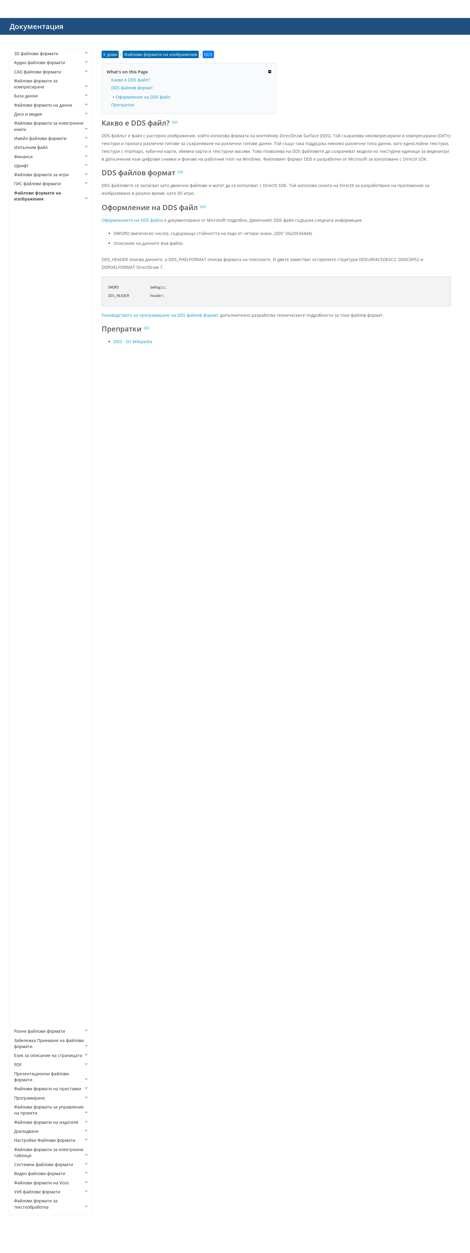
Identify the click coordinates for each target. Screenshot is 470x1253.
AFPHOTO (29, 223)
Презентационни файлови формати (51, 1076)
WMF (25, 995)
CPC (24, 386)
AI (22, 259)
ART (24, 286)
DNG (24, 504)
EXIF (24, 541)
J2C (23, 650)
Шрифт (51, 165)
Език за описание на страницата (51, 1055)
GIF (23, 586)
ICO (23, 631)
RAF (24, 922)
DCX (24, 459)
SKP (24, 940)
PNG (24, 859)
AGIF (24, 241)
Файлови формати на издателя (51, 1122)
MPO (25, 768)
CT (22, 423)
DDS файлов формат (132, 88)
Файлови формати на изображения (51, 196)
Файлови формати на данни (51, 105)
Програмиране (51, 1098)
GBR (24, 577)
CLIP (24, 368)
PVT (23, 913)
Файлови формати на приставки (51, 1088)
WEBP (25, 986)
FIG (23, 550)
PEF (23, 840)
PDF (51, 1064)
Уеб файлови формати (51, 1192)
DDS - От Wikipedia (133, 341)
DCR (24, 450)
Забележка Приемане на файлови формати (51, 1043)
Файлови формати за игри (51, 174)
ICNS (25, 622)
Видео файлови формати (51, 1173)
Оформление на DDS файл (143, 97)
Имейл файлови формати (51, 138)
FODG (25, 568)
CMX (24, 377)
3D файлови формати (51, 53)
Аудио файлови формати (51, 62)
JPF (23, 704)
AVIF (24, 305)
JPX (23, 722)
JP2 (23, 677)
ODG (24, 786)
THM (24, 967)
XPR (24, 1022)
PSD (24, 886)
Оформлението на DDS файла (132, 220)
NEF (24, 777)
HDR (24, 595)
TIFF (24, 977)
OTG (24, 795)
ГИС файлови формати (51, 183)
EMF (24, 523)
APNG (25, 278)
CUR (24, 432)
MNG (25, 750)
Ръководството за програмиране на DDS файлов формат (160, 315)
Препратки (122, 105)
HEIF (24, 613)
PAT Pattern (31, 813)
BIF (23, 323)
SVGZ (25, 949)
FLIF (24, 559)
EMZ (24, 532)
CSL (23, 414)
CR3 (24, 405)
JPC (23, 686)
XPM (24, 1013)
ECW (24, 513)
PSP (23, 895)
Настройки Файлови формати (51, 1140)
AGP (24, 250)
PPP (23, 868)
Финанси (51, 156)
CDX (24, 359)
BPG (24, 341)
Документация (37, 26)
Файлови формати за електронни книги (51, 126)
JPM (24, 713)
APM (24, 268)
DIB (23, 477)
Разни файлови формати (51, 1031)
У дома (110, 54)
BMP (24, 332)
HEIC (24, 604)
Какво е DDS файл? (130, 80)
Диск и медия (51, 114)
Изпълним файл (51, 147)
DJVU (25, 495)
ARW (24, 295)
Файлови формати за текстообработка (51, 1204)
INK (23, 641)
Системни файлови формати (51, 1164)
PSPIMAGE (30, 904)
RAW (24, 931)
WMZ (25, 1004)
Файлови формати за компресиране (51, 84)
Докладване (51, 1131)
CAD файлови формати (51, 72)
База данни (51, 96)
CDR (24, 350)
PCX (24, 831)
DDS (24, 468)
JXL (23, 732)
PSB (24, 877)
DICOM (27, 486)
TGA (24, 958)
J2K (23, 659)
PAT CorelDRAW (36, 804)
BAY (24, 314)
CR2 (24, 396)
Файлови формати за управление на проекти (51, 1110)
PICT (24, 849)
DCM (25, 441)
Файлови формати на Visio (51, 1183)
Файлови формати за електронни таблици (51, 1152)
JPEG (24, 695)
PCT (24, 822)
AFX (23, 232)
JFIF (23, 668)
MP (23, 759)
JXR (23, 741)
